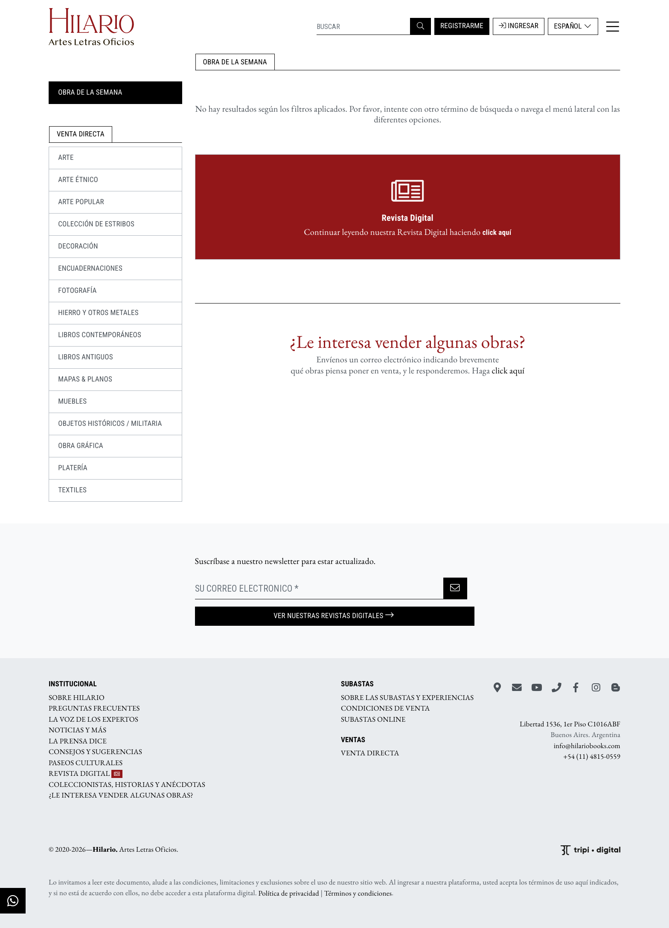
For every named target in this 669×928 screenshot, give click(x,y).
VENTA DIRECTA (370, 753)
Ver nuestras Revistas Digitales (334, 615)
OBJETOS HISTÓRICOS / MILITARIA (110, 423)
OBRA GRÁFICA (80, 446)
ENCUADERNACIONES (90, 268)
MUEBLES (72, 401)
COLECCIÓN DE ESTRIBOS (96, 224)
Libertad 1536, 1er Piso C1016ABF (570, 724)
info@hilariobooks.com (587, 745)
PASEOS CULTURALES (85, 762)
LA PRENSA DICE (78, 741)
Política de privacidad (289, 893)
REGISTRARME (461, 26)
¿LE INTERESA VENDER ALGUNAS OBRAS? (121, 795)
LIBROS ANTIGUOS (85, 357)
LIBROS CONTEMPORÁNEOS (99, 335)
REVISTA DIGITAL (85, 773)
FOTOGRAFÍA (77, 290)
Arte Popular (81, 202)
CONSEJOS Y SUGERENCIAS (95, 752)
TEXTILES (72, 490)
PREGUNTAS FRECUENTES (94, 708)
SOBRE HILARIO (77, 697)
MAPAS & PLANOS (85, 379)
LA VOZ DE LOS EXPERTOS (93, 719)
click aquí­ (508, 370)
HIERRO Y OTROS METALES (98, 313)
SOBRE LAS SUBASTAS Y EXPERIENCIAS (407, 697)
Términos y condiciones (358, 893)
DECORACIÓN (78, 246)
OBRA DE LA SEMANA (235, 62)
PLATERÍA (72, 468)
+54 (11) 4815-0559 (591, 756)
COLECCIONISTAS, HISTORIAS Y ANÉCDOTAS (127, 784)
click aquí (497, 232)
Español (573, 26)
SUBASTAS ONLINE (373, 719)
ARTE (65, 157)
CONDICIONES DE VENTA (385, 708)
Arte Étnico (78, 180)
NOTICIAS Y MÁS (77, 730)
